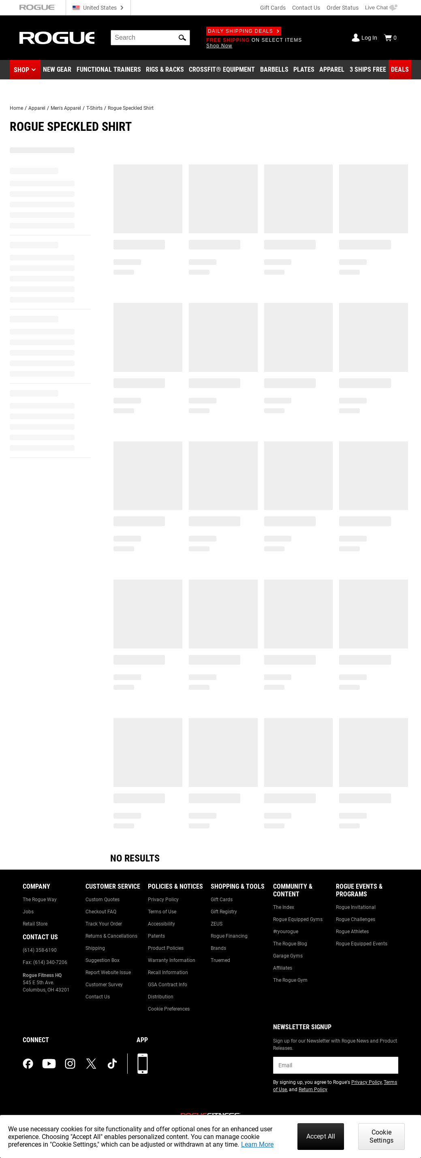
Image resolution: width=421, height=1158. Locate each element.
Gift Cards (273, 7)
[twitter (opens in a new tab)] (91, 1064)
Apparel (36, 108)
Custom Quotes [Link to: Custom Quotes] (102, 899)
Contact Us (306, 7)
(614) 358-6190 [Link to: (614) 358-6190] (40, 950)
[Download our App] (142, 1064)
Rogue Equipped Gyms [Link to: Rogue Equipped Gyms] (298, 919)
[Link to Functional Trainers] (108, 69)
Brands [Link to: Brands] (218, 948)
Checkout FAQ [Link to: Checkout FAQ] (100, 912)
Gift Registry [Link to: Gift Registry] (224, 912)
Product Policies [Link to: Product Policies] (166, 948)
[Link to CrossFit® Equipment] (221, 69)
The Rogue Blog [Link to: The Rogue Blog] (290, 944)
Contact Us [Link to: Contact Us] (97, 997)
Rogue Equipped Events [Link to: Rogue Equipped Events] (361, 944)
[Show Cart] (390, 37)
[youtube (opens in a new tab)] (49, 1064)
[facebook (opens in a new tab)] (28, 1064)
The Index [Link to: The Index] (283, 907)
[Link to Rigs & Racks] (164, 69)
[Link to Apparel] (332, 69)
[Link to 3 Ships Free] (368, 69)
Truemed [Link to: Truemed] (220, 960)
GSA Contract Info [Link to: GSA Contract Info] (167, 984)
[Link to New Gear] (57, 69)
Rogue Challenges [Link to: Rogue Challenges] (355, 919)
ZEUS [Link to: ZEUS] (216, 924)
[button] (182, 37)
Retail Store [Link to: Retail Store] (35, 924)
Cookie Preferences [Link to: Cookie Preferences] (169, 1009)
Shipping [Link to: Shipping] (95, 948)
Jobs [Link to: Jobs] (28, 912)
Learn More (257, 1144)
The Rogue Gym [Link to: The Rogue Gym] (290, 980)
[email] (335, 1065)
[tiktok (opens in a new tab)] (112, 1064)
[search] (150, 37)
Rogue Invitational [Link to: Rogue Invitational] (356, 907)
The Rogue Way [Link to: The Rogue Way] (40, 899)
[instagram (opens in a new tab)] (70, 1064)
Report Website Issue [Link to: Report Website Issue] (108, 972)
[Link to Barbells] (274, 69)
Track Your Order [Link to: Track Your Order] (103, 924)
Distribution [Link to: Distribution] (160, 997)
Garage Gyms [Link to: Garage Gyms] (288, 956)
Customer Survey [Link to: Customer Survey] (104, 984)
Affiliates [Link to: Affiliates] (282, 968)
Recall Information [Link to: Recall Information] (168, 972)
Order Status (343, 7)
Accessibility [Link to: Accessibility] (161, 924)
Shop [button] (21, 70)
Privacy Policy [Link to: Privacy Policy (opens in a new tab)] (366, 1082)
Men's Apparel (66, 108)
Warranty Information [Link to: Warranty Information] (171, 960)
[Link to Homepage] (56, 38)
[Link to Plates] (304, 69)
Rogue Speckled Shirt (131, 108)
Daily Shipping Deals (244, 31)
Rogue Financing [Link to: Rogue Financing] (229, 936)
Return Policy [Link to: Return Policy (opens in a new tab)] (313, 1089)
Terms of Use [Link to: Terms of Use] (162, 912)
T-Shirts (94, 108)
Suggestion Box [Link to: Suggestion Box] (102, 960)
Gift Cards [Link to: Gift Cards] (222, 899)
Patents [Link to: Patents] (156, 936)
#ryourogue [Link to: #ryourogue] (285, 931)
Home (16, 108)
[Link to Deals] (400, 69)
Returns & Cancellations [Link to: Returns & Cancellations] (111, 936)
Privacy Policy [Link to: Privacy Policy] (163, 899)
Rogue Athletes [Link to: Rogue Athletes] (352, 931)
